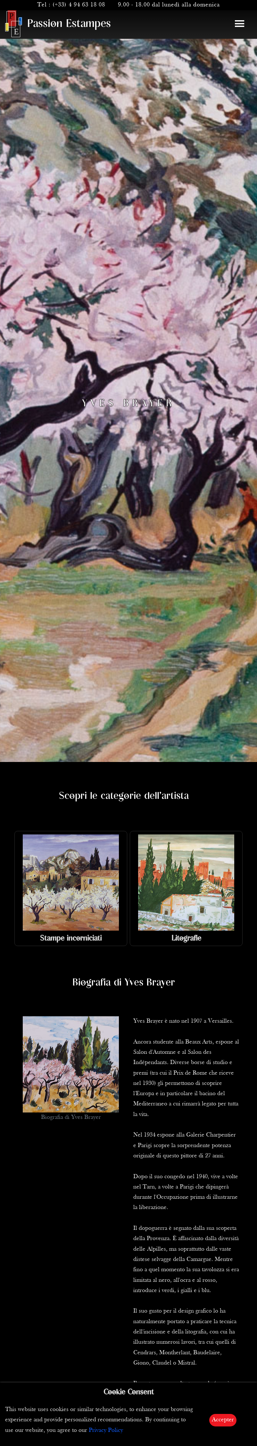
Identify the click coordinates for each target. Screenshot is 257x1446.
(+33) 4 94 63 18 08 (79, 5)
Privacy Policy (106, 1430)
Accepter (223, 1420)
